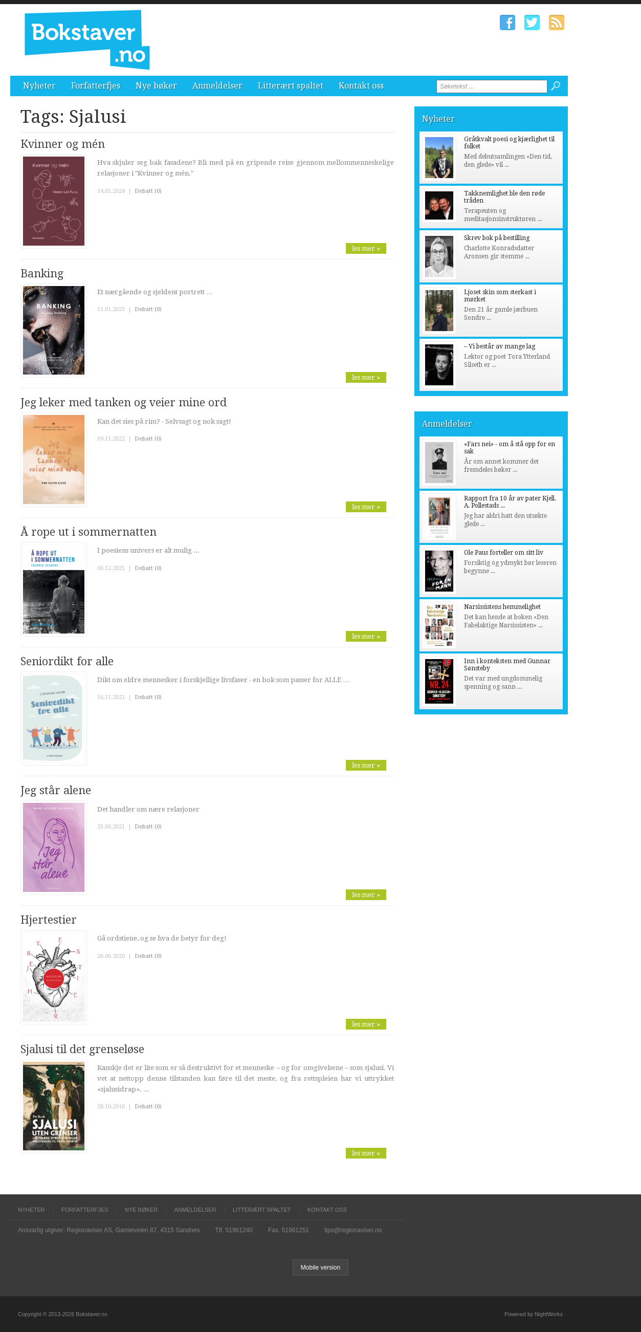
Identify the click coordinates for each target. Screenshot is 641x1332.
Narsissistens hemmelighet (502, 606)
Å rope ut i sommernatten (88, 532)
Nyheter (39, 86)
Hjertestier (48, 919)
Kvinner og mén (62, 144)
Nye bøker (156, 86)
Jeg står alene (55, 790)
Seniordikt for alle (67, 661)
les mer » (366, 248)
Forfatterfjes (95, 86)
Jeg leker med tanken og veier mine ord (123, 402)
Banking (41, 273)
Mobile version (320, 1267)
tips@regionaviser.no (353, 1230)
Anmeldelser (217, 86)
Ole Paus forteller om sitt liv (503, 552)
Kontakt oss (361, 86)
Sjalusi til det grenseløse (82, 1049)
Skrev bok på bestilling (496, 238)
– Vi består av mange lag (499, 346)
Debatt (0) (148, 191)
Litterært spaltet (290, 86)
